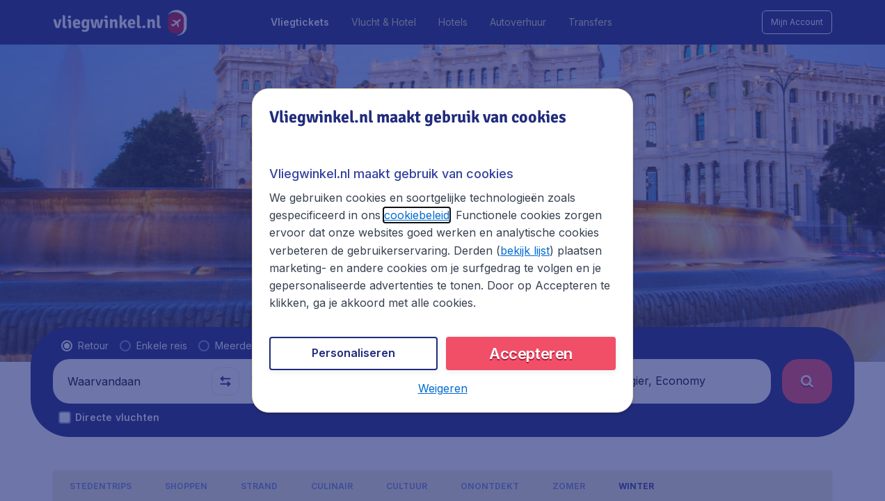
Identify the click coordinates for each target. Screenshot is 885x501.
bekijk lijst (525, 250)
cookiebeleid (416, 215)
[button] (443, 388)
